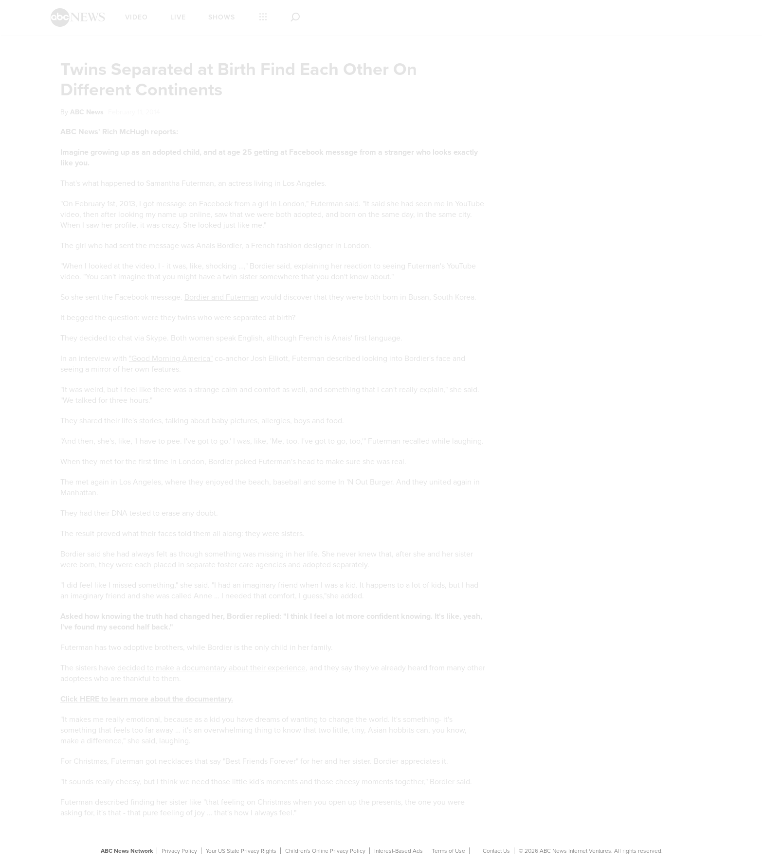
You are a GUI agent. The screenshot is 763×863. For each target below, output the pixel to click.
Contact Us (496, 850)
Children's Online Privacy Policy (325, 850)
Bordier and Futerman (221, 297)
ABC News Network (127, 850)
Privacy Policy (179, 850)
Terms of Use (448, 850)
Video (136, 17)
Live (178, 17)
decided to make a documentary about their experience (211, 668)
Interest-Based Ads (398, 850)
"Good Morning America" (171, 358)
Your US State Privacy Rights (241, 850)
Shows (221, 17)
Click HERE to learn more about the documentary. (146, 699)
